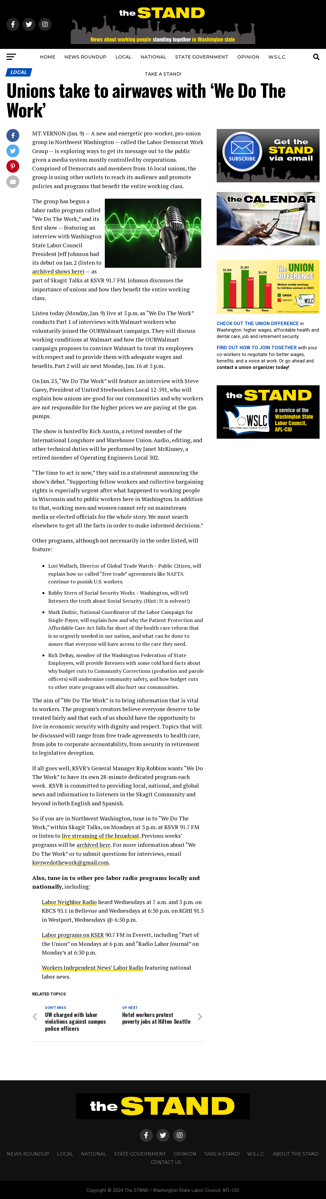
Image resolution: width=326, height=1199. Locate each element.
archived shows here (58, 271)
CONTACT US (166, 1161)
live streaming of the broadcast (101, 835)
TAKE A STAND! (163, 74)
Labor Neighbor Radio (69, 901)
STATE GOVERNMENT (201, 57)
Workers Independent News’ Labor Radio (93, 966)
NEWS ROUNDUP (85, 57)
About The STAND (296, 1152)
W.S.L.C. (277, 57)
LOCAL (123, 57)
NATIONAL (153, 57)
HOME (47, 57)
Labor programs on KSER (73, 934)
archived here (94, 844)
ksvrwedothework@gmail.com (72, 861)
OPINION (248, 57)
